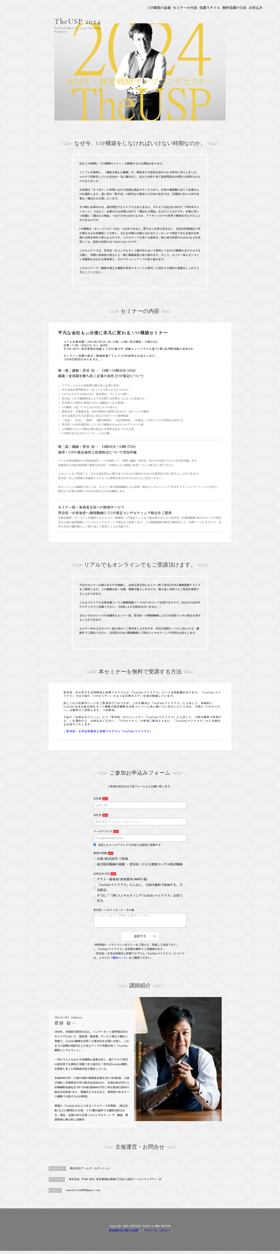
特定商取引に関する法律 (124, 1233)
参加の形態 (100, 853)
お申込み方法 (101, 873)
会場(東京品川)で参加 (110, 858)
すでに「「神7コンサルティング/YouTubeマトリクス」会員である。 (137, 898)
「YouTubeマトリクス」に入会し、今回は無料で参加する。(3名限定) (137, 887)
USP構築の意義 (159, 8)
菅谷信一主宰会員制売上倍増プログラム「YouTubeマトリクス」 (109, 731)
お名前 (97, 798)
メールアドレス (102, 831)
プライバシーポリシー (157, 1233)
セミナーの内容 (185, 8)
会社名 (97, 815)
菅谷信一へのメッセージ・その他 (113, 910)
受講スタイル (209, 8)
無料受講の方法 (234, 8)
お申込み (255, 8)
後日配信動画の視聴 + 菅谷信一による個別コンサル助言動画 (137, 864)
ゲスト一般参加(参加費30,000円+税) (120, 879)
